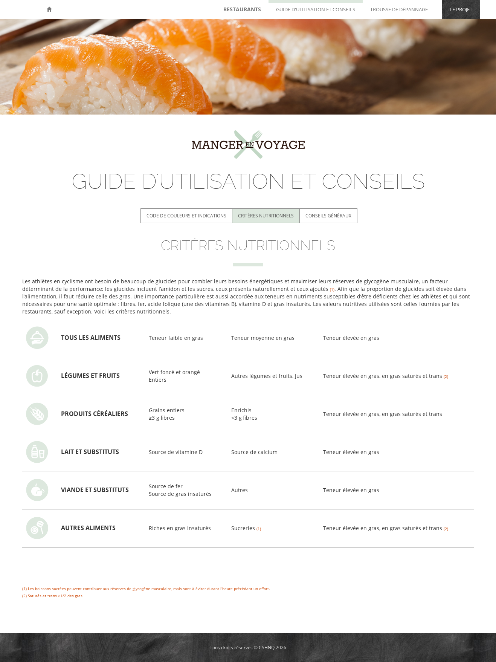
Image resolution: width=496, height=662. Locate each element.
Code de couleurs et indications (186, 216)
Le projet (461, 9)
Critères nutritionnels (266, 216)
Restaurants (242, 9)
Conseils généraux (328, 216)
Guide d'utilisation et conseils (315, 9)
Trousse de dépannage (399, 9)
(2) (24, 595)
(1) (24, 588)
